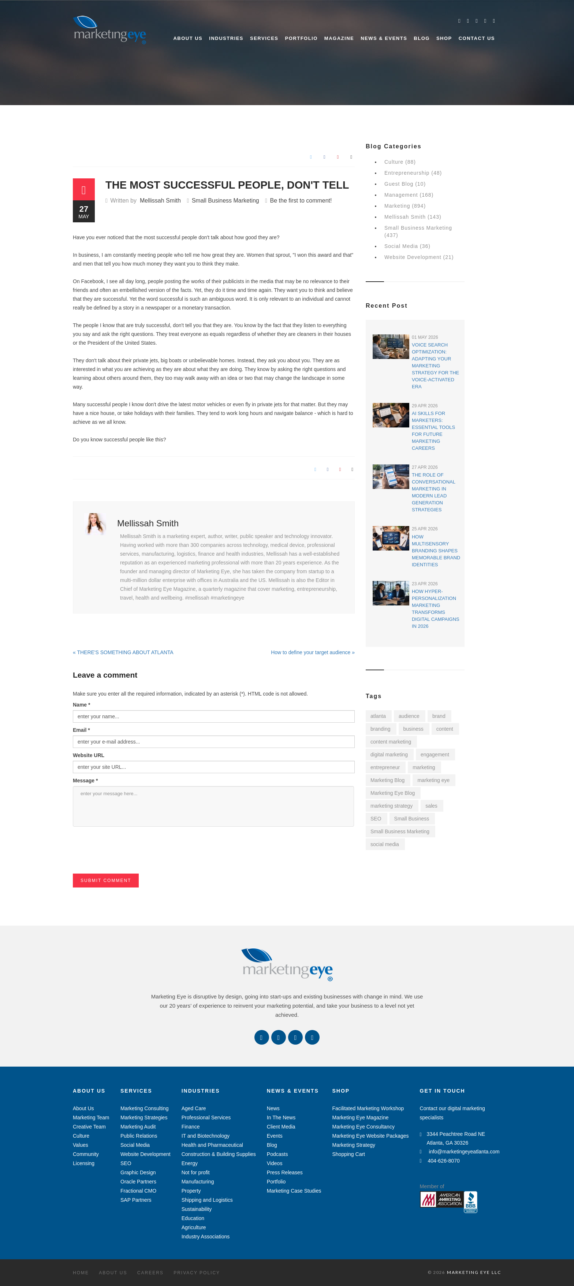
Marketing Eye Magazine (360, 1117)
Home (81, 1272)
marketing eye (433, 780)
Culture (81, 1136)
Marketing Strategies (143, 1117)
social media (384, 844)
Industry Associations (206, 1236)
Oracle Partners (138, 1182)
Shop (444, 38)
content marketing (390, 742)
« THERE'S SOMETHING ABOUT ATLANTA (123, 652)
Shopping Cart (348, 1154)
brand (439, 716)
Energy (190, 1163)
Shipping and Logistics (207, 1200)
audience (409, 716)
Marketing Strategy (353, 1145)
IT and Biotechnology (206, 1136)
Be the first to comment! (301, 200)
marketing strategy (391, 806)
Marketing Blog (387, 780)
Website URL (88, 755)
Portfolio (301, 38)
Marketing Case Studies (294, 1191)
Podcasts (277, 1154)
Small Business (411, 819)
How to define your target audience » (313, 652)
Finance (191, 1127)
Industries (226, 38)
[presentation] (128, 859)
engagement (435, 754)
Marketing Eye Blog (392, 793)
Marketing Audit (138, 1127)
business (413, 729)
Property (191, 1191)
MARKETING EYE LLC (474, 1272)
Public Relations (138, 1136)
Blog (422, 38)
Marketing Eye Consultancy (363, 1127)
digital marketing (389, 754)
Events (275, 1136)
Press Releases (285, 1172)
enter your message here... (213, 806)
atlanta (378, 716)
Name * (81, 705)
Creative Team (89, 1127)
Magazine (339, 38)
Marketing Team (91, 1117)
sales (431, 806)
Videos (275, 1163)
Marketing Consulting (144, 1108)
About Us (187, 38)
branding (380, 729)
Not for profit (196, 1172)
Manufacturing (198, 1182)
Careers (150, 1272)
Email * (81, 730)
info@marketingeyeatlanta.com (460, 1152)
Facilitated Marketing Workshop (368, 1108)
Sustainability (197, 1209)
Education (193, 1218)
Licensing (83, 1163)
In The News (281, 1117)
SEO (375, 819)
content (444, 729)
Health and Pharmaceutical (212, 1145)
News (273, 1108)
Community (86, 1154)
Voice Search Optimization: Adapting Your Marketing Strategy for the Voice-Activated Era (435, 365)
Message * (85, 780)
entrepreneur (385, 767)
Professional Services (206, 1117)
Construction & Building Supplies (219, 1154)
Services (264, 38)
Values (80, 1145)
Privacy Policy (197, 1272)
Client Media (281, 1127)
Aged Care (194, 1108)
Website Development (145, 1154)
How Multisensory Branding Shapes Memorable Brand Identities (436, 550)
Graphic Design (138, 1172)
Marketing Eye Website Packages (370, 1136)
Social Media (135, 1145)
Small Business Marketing (225, 200)
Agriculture (194, 1227)
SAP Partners (136, 1200)
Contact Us (477, 38)
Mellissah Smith (160, 200)
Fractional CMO (138, 1191)
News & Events (384, 38)
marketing (424, 767)
